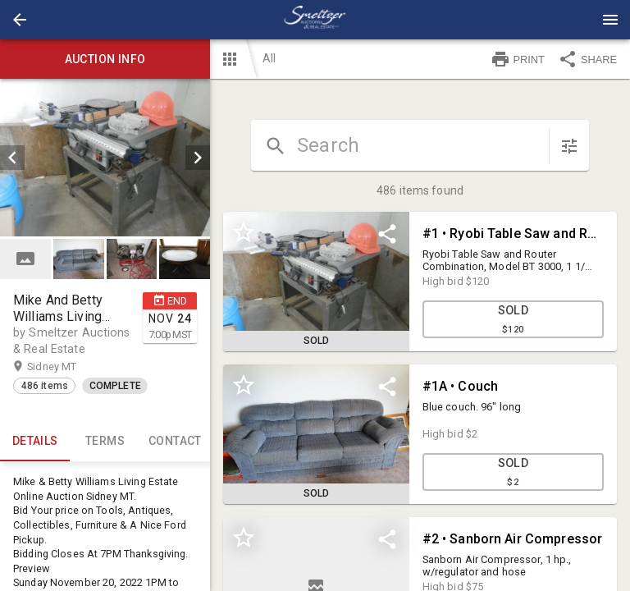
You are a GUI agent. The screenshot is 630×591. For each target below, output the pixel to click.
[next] (197, 157)
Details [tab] (35, 441)
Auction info (105, 59)
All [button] (269, 58)
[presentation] (315, 19)
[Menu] (610, 19)
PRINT (518, 59)
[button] (19, 19)
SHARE (587, 59)
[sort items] (569, 146)
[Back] (19, 19)
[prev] (12, 157)
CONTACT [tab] (175, 441)
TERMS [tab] (104, 441)
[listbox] (105, 157)
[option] (105, 157)
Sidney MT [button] (67, 367)
